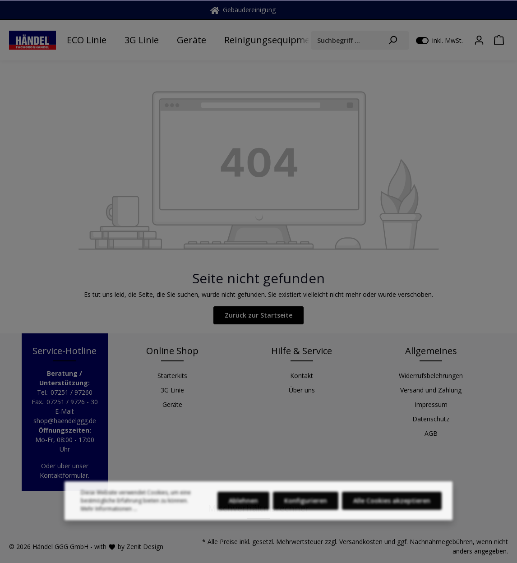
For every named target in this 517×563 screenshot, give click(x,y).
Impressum (431, 404)
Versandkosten (361, 541)
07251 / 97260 (71, 392)
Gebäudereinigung (243, 9)
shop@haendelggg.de (64, 420)
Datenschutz (430, 419)
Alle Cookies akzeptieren (391, 507)
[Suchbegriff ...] (344, 40)
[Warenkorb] (499, 40)
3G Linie (172, 390)
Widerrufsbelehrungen (431, 375)
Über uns (302, 390)
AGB (431, 433)
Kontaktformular (64, 475)
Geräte (172, 404)
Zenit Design (144, 546)
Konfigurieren (305, 507)
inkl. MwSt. (439, 40)
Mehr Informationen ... (109, 515)
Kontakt (301, 375)
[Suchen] (393, 40)
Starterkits (172, 375)
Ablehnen (243, 507)
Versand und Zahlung (431, 390)
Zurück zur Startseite (258, 315)
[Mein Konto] (479, 40)
